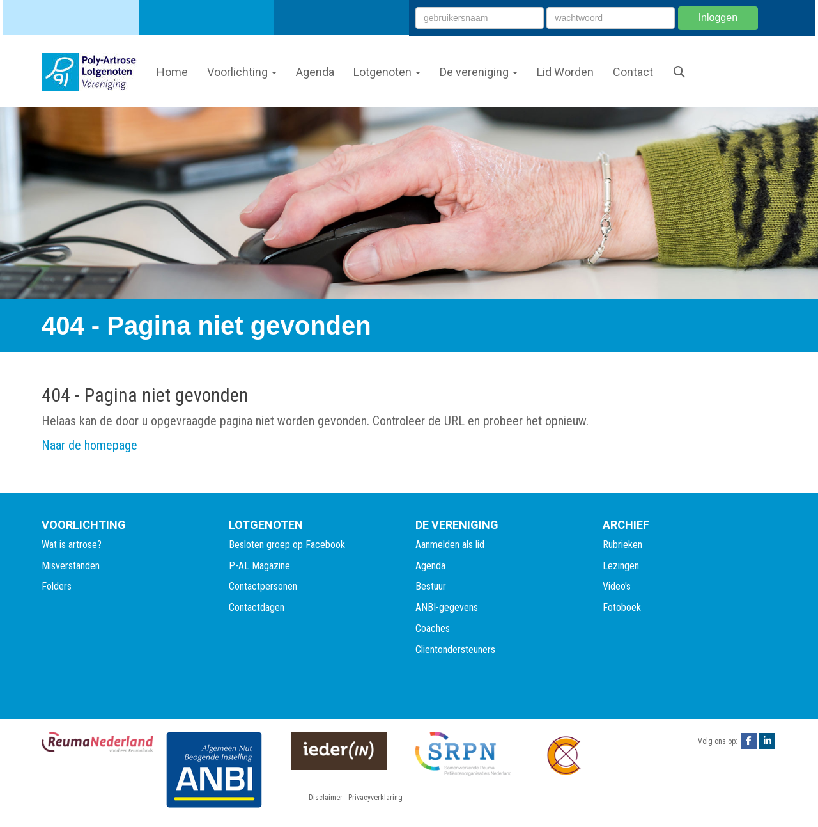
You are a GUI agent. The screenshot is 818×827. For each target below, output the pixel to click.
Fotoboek (622, 607)
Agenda (315, 72)
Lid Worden (565, 72)
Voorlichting (242, 72)
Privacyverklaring (375, 797)
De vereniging (479, 72)
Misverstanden (71, 566)
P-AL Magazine (259, 566)
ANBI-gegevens (446, 607)
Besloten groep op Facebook (287, 545)
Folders (57, 586)
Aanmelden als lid (449, 545)
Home (172, 72)
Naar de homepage (89, 445)
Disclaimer (326, 797)
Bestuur (430, 586)
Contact (633, 72)
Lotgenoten (387, 72)
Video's (617, 586)
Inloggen (717, 17)
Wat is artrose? (72, 545)
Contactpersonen (263, 586)
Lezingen (621, 566)
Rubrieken (622, 545)
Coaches (432, 628)
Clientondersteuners (455, 649)
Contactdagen (256, 607)
